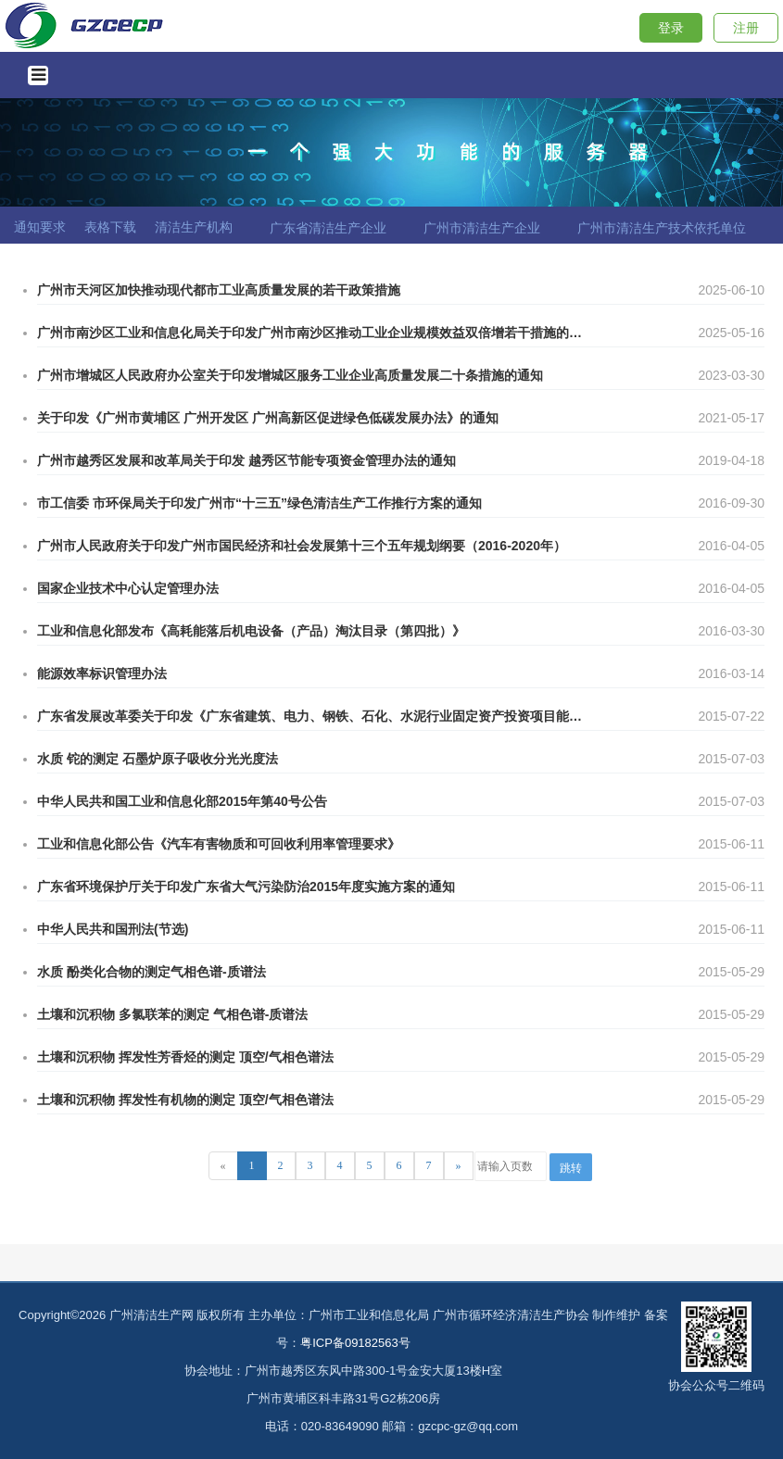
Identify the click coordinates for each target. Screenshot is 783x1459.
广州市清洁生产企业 (481, 227)
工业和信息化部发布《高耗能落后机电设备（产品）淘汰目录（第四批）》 (251, 630)
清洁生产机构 (194, 227)
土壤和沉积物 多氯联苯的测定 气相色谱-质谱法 (172, 1014)
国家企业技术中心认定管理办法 (128, 588)
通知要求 (40, 227)
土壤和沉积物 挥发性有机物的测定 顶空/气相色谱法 (185, 1099)
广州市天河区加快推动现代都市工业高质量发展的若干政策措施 (218, 290)
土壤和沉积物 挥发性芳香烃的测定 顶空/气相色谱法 (185, 1057)
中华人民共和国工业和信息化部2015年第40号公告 (182, 801)
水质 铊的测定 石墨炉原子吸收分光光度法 (157, 758)
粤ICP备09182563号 (355, 1343)
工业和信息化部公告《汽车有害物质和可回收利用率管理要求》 (218, 843)
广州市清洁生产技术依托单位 (661, 227)
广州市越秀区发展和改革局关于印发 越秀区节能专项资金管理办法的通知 (246, 460)
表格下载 (110, 227)
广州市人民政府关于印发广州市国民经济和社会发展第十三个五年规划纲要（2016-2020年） (301, 545)
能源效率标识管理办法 (102, 673)
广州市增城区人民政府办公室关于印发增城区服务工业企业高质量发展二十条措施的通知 (290, 375)
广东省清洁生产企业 (328, 227)
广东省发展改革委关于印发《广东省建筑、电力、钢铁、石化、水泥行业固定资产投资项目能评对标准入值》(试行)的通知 (310, 716)
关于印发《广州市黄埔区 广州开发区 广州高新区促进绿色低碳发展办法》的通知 (268, 417)
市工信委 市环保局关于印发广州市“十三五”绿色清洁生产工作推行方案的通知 (259, 503)
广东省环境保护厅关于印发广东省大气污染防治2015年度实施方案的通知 (246, 886)
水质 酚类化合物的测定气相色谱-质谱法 (151, 971)
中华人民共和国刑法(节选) (112, 929)
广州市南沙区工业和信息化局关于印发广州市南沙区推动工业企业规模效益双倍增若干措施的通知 (310, 332)
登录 (671, 27)
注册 (746, 27)
